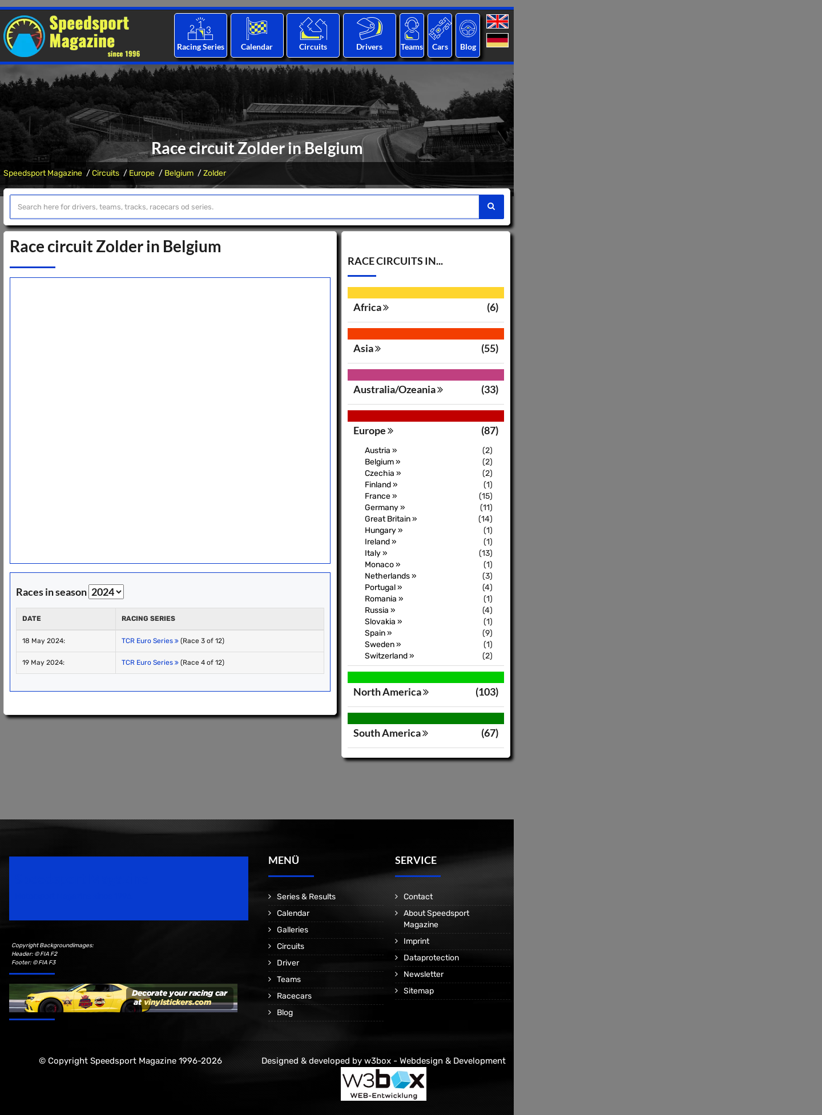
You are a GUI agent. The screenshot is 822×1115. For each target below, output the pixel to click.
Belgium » (383, 462)
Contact (418, 897)
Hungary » (384, 530)
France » (381, 496)
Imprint (416, 941)
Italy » (376, 553)
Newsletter (424, 974)
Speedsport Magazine (42, 173)
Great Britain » (391, 519)
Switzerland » (389, 656)
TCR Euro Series (150, 641)
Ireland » (381, 542)
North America (391, 691)
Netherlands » (391, 576)
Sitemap (419, 991)
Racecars (294, 996)
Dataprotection (431, 958)
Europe (142, 173)
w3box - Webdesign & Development (435, 1061)
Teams (412, 46)
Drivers (369, 46)
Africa (371, 307)
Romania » (384, 599)
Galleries (292, 930)
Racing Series (200, 46)
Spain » (378, 633)
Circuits (313, 46)
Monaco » (383, 564)
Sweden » (383, 644)
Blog (468, 46)
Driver (288, 963)
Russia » (380, 610)
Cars (440, 46)
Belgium (179, 173)
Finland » (381, 485)
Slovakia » (383, 622)
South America (390, 732)
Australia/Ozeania (398, 389)
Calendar (257, 46)
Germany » (385, 507)
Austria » (381, 450)
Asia (367, 348)
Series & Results (306, 897)
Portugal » (383, 587)
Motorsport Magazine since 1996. (74, 896)
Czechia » (383, 473)
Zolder (214, 173)
